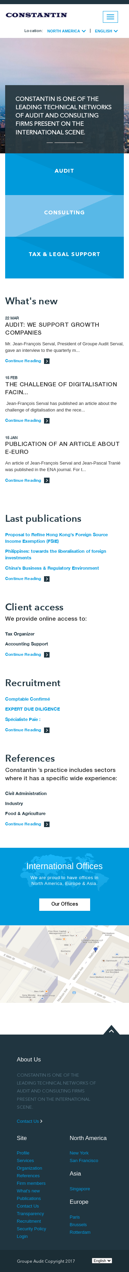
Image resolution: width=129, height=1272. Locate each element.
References (28, 1175)
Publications (29, 1198)
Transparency (30, 1213)
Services (25, 1160)
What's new (28, 1190)
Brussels (78, 1224)
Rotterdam (80, 1232)
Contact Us (29, 1121)
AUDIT (65, 171)
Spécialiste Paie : (23, 719)
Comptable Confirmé (27, 699)
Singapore (80, 1188)
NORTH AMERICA (66, 31)
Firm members (31, 1183)
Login (22, 1236)
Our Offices (64, 904)
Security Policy (31, 1228)
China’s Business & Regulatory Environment (52, 568)
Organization (29, 1168)
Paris (75, 1217)
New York (79, 1153)
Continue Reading (27, 360)
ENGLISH (106, 31)
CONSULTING (64, 213)
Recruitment (29, 1221)
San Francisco (84, 1160)
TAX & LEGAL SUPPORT (65, 254)
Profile (23, 1153)
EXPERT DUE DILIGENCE (32, 709)
